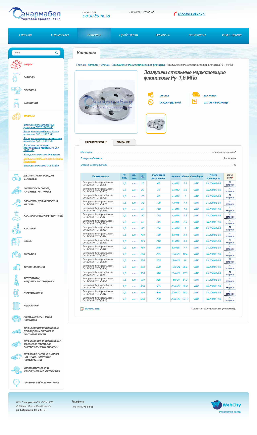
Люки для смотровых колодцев (31, 319)
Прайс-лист (128, 35)
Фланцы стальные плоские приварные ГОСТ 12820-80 (38, 126)
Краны (21, 242)
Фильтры (23, 254)
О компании (60, 35)
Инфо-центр (232, 35)
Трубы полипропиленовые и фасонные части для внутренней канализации (35, 344)
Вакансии (163, 35)
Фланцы (22, 116)
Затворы (22, 78)
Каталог (94, 35)
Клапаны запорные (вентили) (36, 216)
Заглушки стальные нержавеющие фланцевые (43, 160)
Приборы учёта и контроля (34, 383)
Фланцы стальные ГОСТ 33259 (41, 165)
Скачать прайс (92, 309)
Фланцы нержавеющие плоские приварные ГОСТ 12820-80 (41, 133)
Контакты (197, 35)
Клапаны (23, 229)
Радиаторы (24, 306)
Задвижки (24, 103)
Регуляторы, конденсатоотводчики (32, 280)
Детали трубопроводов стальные (32, 177)
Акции (21, 65)
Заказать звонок (191, 13)
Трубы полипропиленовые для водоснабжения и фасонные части (34, 331)
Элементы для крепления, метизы (34, 203)
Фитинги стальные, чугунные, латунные (30, 190)
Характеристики (96, 142)
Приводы (23, 90)
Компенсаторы (26, 293)
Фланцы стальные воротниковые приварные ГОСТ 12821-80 (42, 139)
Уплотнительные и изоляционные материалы (35, 370)
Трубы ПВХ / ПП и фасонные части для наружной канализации (34, 357)
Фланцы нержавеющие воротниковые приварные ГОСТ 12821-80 (41, 148)
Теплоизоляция (27, 267)
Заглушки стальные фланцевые (41, 154)
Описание (123, 142)
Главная (25, 35)
